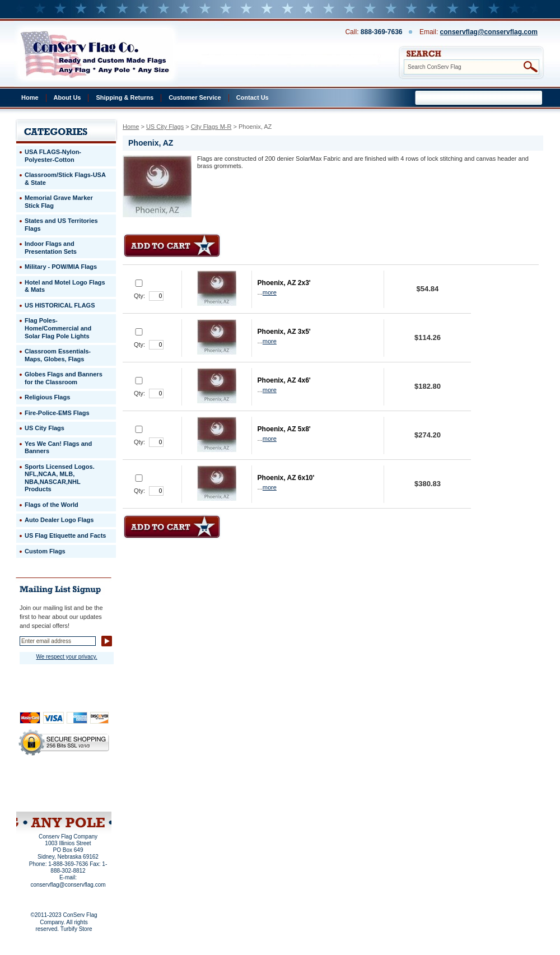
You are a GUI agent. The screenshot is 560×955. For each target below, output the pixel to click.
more (270, 292)
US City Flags (165, 126)
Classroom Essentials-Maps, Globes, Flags (58, 355)
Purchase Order (86, 789)
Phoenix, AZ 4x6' (284, 380)
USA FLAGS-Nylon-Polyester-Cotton (53, 155)
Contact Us (252, 97)
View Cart (85, 797)
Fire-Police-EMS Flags (57, 412)
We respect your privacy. (66, 657)
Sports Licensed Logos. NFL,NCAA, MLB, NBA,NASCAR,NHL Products (60, 478)
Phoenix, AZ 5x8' (284, 429)
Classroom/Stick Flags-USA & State (65, 178)
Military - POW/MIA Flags (61, 266)
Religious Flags (47, 397)
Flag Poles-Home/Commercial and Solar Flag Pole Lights (58, 328)
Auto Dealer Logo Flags (59, 519)
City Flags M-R (211, 126)
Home (30, 97)
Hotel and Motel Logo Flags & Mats (65, 286)
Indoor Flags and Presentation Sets (51, 247)
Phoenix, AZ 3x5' (284, 332)
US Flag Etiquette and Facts (65, 535)
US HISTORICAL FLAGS (60, 305)
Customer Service (195, 97)
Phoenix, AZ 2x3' (284, 283)
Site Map (42, 797)
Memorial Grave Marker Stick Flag (59, 201)
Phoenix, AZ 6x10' (286, 478)
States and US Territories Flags (61, 224)
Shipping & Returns (124, 97)
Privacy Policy (45, 782)
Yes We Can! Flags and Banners (58, 447)
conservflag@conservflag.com (489, 32)
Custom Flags (45, 551)
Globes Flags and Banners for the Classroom (63, 378)
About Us (67, 97)
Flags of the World (51, 504)
